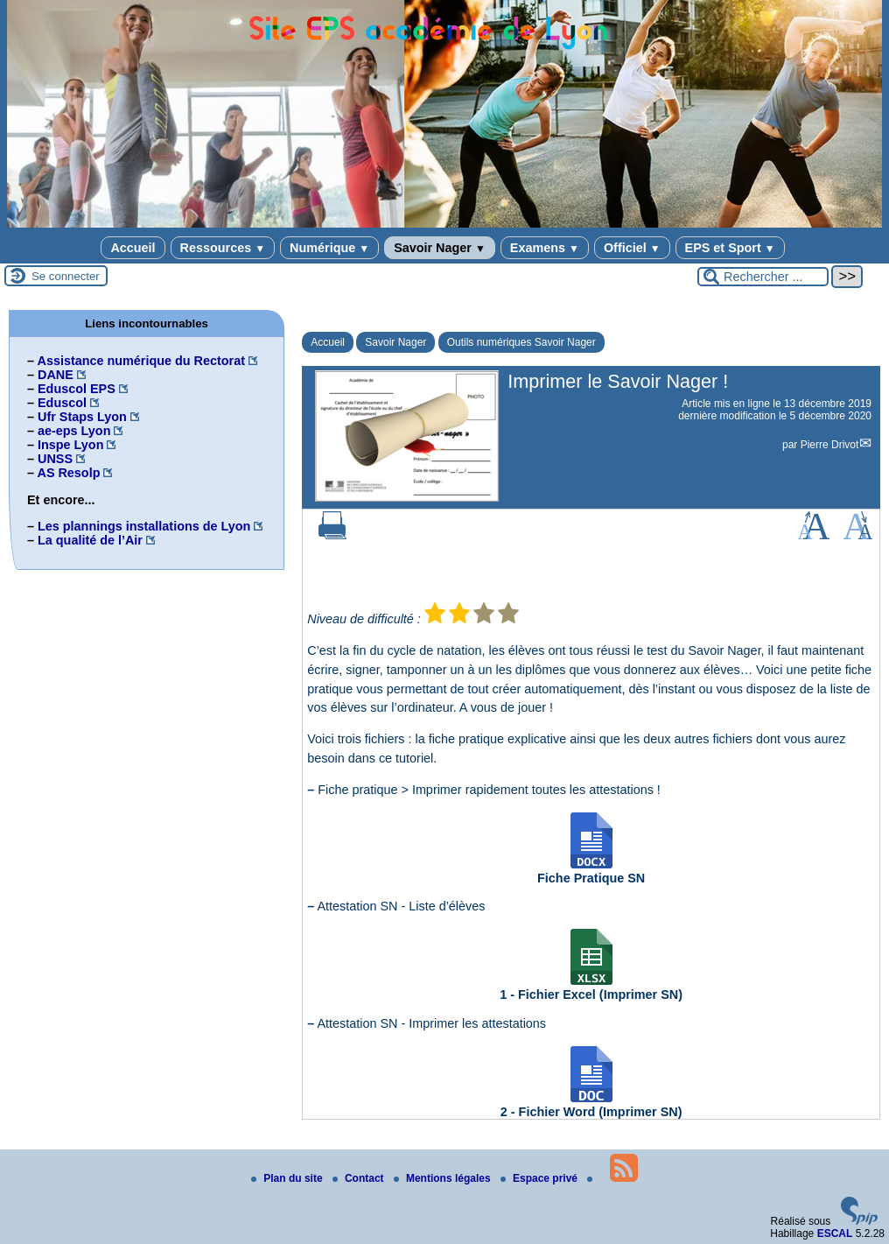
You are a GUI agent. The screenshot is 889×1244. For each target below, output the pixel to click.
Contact (359, 1178)
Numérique (329, 248)
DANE (56, 375)
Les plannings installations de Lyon (144, 526)
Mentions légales (444, 1178)
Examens (544, 248)
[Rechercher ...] (763, 276)
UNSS (55, 459)
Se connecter (66, 276)
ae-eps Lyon (74, 431)
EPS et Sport (730, 248)
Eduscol (62, 403)
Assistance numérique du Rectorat (141, 361)
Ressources (222, 248)
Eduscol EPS (77, 389)
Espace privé (540, 1178)
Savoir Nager (440, 248)
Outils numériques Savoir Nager (521, 342)
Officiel (632, 248)
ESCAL (835, 1233)
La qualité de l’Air (90, 540)
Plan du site (288, 1178)
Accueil (132, 248)
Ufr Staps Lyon (82, 417)
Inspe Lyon (70, 445)
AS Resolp (68, 473)
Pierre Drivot (830, 445)
